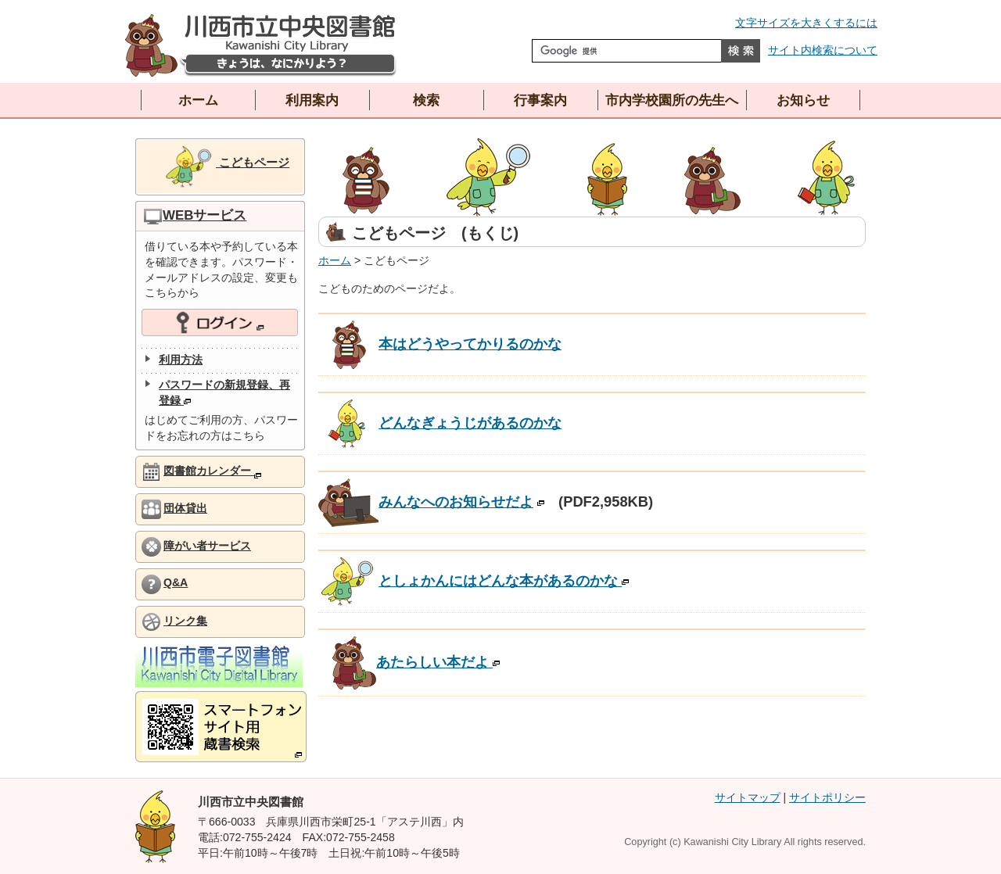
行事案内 (540, 100)
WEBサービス (204, 215)
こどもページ (226, 166)
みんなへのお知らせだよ (425, 501)
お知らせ (803, 100)
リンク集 (185, 620)
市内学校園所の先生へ (671, 100)
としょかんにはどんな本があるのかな (473, 580)
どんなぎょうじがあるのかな (439, 422)
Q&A (175, 582)
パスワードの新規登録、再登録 (224, 392)
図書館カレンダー (212, 471)
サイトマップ (747, 797)
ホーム (198, 100)
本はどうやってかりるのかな (439, 343)
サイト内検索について (822, 50)
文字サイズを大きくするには (806, 22)
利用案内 (312, 100)
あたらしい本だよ (416, 662)
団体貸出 (185, 508)
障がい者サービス (207, 545)
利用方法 (181, 359)
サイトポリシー (827, 797)
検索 (426, 100)
